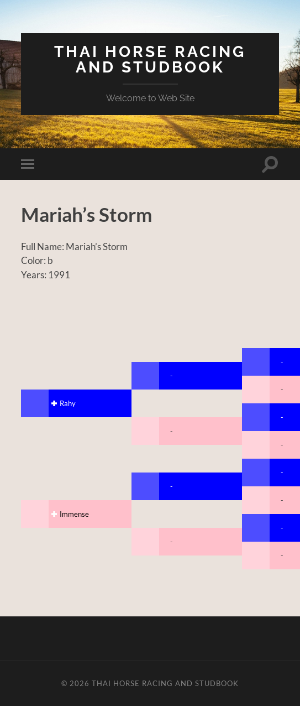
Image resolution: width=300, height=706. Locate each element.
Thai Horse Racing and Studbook (150, 59)
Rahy (68, 403)
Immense (74, 514)
